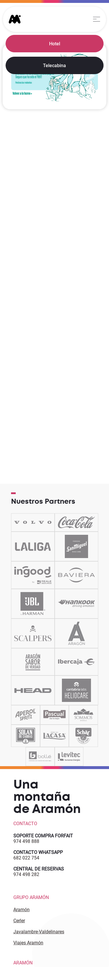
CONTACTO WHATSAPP (38, 852)
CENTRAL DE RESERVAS (38, 869)
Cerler (19, 920)
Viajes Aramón (28, 942)
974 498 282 (26, 874)
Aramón (21, 909)
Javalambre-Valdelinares (38, 931)
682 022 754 (26, 858)
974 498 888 (26, 841)
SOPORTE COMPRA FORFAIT (43, 836)
